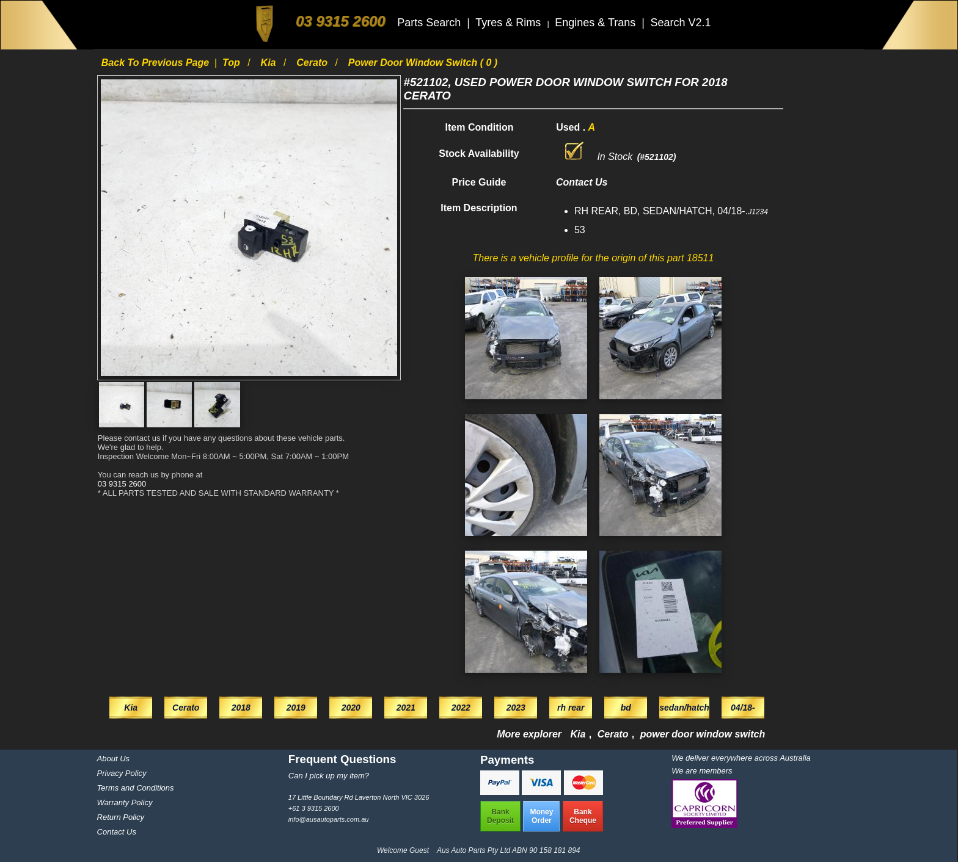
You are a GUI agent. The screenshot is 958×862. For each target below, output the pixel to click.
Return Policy (120, 817)
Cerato (313, 62)
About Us (113, 758)
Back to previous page (156, 62)
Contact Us (116, 831)
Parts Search (430, 22)
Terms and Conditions (135, 787)
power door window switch (702, 734)
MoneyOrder (541, 816)
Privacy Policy (122, 773)
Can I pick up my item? (328, 775)
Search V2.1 (680, 22)
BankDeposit (500, 816)
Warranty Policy (125, 802)
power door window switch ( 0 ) (422, 62)
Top (232, 62)
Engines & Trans (596, 22)
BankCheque (582, 816)
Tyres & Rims (509, 22)
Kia (270, 62)
